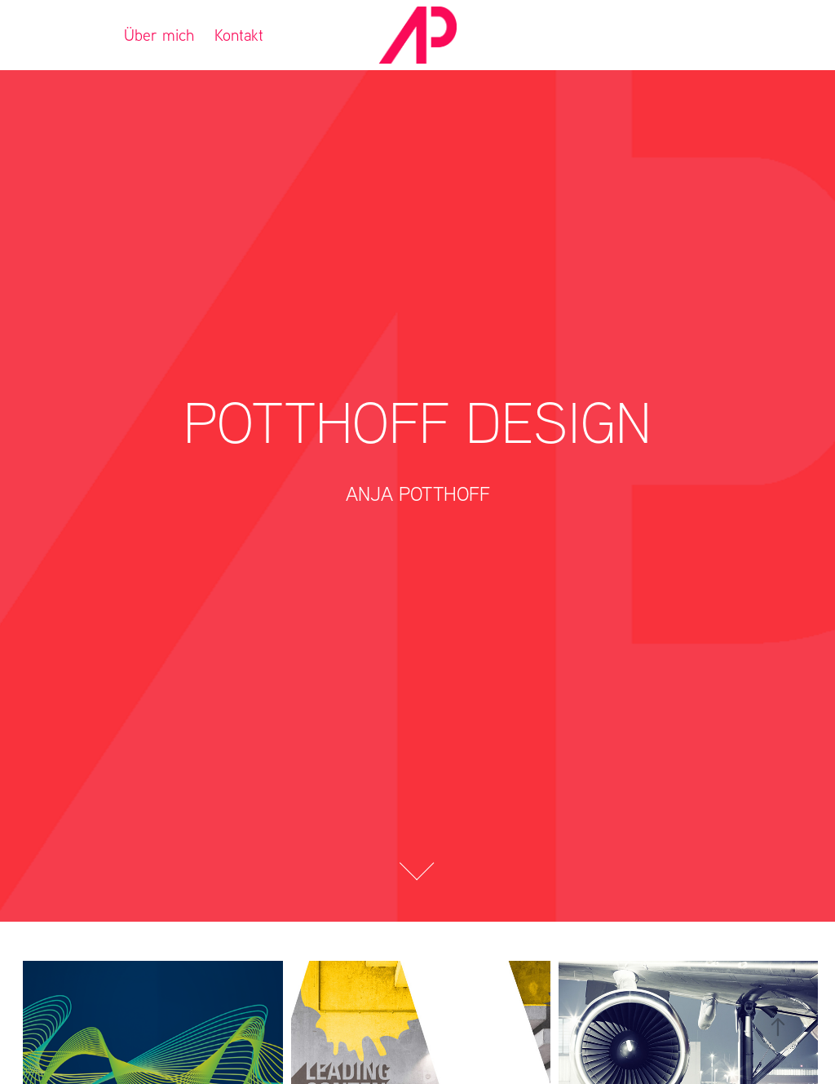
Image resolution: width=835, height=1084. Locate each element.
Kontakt (238, 34)
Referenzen (64, 35)
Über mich (159, 34)
